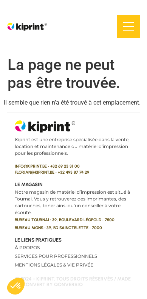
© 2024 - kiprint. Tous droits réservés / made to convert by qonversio (73, 282)
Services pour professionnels (56, 256)
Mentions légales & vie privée (54, 265)
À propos (27, 247)
